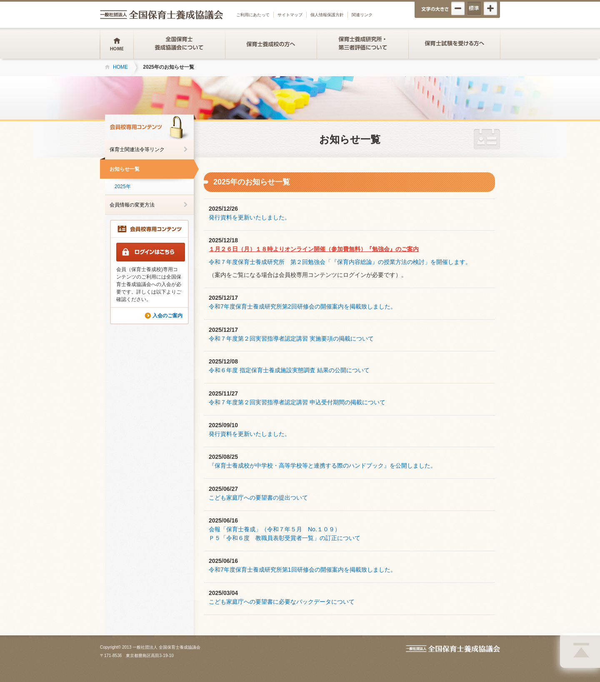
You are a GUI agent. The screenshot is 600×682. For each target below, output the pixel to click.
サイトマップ (290, 14)
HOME (120, 67)
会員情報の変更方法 (132, 205)
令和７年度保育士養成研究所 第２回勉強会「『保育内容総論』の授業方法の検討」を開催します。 (340, 262)
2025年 (123, 186)
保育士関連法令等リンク (137, 149)
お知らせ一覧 (125, 169)
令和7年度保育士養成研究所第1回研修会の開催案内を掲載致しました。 (302, 569)
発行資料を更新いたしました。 (249, 217)
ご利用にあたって (253, 14)
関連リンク (362, 14)
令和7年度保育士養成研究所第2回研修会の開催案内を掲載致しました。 (302, 306)
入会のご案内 (167, 316)
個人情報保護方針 (327, 14)
